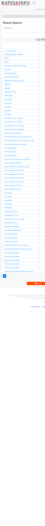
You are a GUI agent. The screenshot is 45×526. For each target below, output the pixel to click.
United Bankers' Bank (11, 238)
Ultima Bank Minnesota (11, 77)
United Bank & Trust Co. (11, 215)
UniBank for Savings (10, 92)
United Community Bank (11, 252)
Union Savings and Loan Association (15, 144)
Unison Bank (8, 193)
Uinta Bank (7, 69)
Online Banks (35, 306)
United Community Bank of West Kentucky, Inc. (19, 271)
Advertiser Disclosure (35, 298)
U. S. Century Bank (10, 51)
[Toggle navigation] (34, 3)
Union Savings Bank (10, 148)
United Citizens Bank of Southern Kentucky (17, 249)
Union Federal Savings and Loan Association (17, 137)
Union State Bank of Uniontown (14, 181)
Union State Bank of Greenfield (14, 170)
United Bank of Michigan (11, 226)
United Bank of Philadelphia (12, 230)
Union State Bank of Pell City (13, 163)
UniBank (7, 88)
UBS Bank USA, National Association (15, 66)
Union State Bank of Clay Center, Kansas (17, 166)
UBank (6, 58)
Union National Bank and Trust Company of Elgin (19, 140)
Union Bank (7, 103)
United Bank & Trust (10, 211)
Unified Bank (8, 99)
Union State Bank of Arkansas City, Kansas (17, 159)
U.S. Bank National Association (13, 54)
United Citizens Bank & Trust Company (16, 245)
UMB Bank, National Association (14, 80)
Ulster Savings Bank (10, 73)
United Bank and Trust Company (14, 219)
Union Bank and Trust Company (14, 125)
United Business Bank (11, 241)
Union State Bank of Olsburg (13, 185)
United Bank (8, 196)
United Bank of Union (11, 234)
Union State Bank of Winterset (13, 174)
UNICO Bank (8, 95)
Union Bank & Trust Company (13, 118)
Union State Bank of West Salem (14, 178)
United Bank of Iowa (10, 223)
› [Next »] (10, 276)
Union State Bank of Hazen (12, 189)
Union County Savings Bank (12, 133)
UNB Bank (7, 84)
